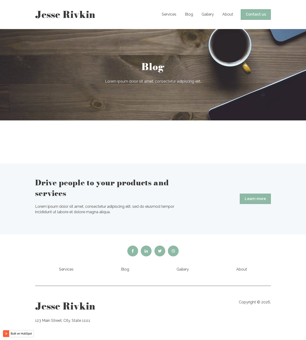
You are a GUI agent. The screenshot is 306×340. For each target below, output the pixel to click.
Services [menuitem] (66, 269)
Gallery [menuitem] (183, 269)
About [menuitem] (241, 269)
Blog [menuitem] (125, 269)
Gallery (208, 14)
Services (169, 14)
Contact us (256, 14)
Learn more (255, 198)
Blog (189, 14)
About (227, 14)
